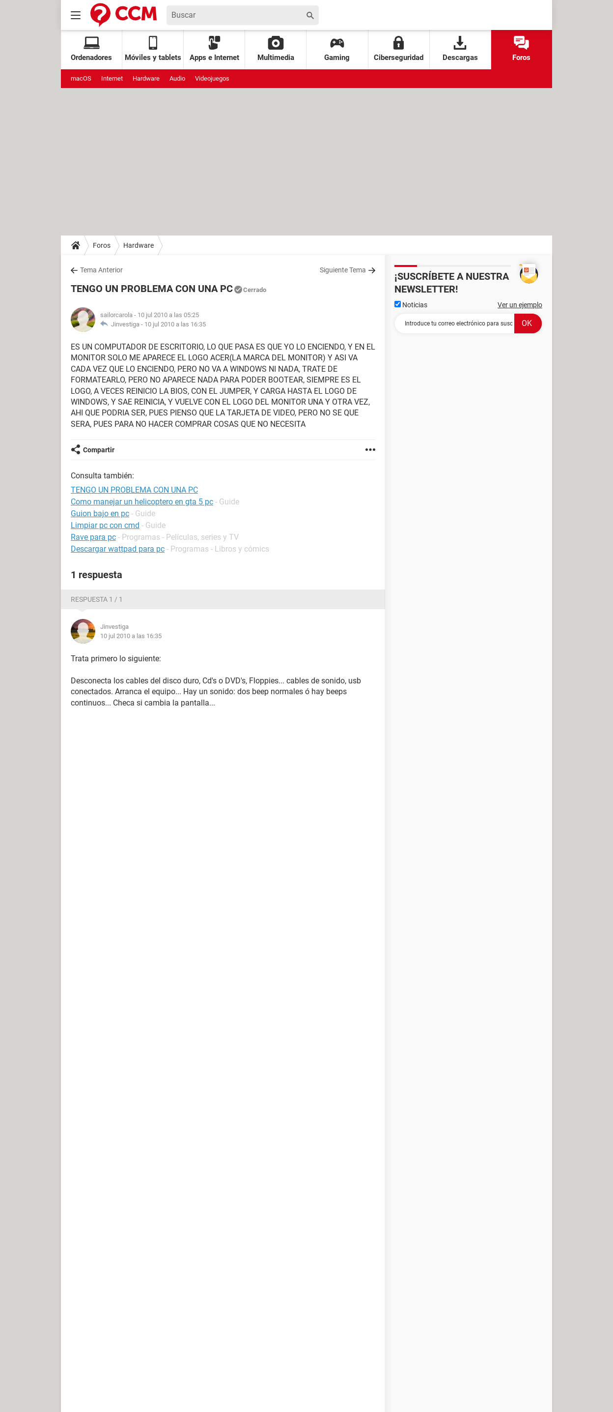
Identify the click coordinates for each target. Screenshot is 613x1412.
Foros (521, 49)
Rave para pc (93, 537)
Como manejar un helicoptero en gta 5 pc (142, 501)
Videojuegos (212, 78)
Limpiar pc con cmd (105, 525)
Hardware (146, 78)
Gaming (337, 49)
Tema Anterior (101, 270)
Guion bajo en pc (100, 513)
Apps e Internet (214, 49)
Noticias (410, 305)
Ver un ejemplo (520, 305)
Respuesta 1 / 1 (97, 599)
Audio (177, 78)
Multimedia (275, 49)
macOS (81, 78)
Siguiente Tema (343, 270)
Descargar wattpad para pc (118, 549)
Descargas (460, 49)
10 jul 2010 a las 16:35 (175, 324)
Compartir (98, 450)
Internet (112, 78)
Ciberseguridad (398, 49)
